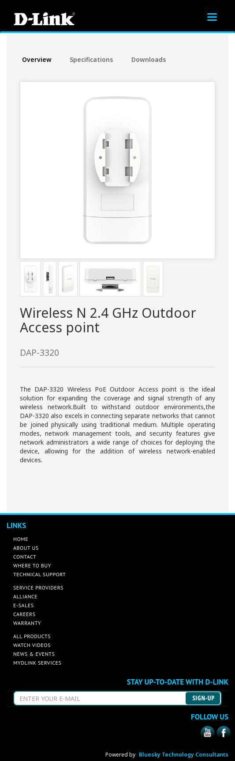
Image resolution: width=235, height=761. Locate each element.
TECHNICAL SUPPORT (39, 574)
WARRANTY (27, 623)
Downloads (148, 59)
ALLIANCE (25, 596)
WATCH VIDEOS (32, 645)
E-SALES (23, 605)
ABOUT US (26, 547)
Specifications (91, 59)
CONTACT (24, 556)
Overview (37, 59)
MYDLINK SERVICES (37, 662)
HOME (20, 539)
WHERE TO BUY (32, 565)
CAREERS (24, 614)
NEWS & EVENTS (34, 654)
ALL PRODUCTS (32, 636)
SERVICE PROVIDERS (38, 587)
